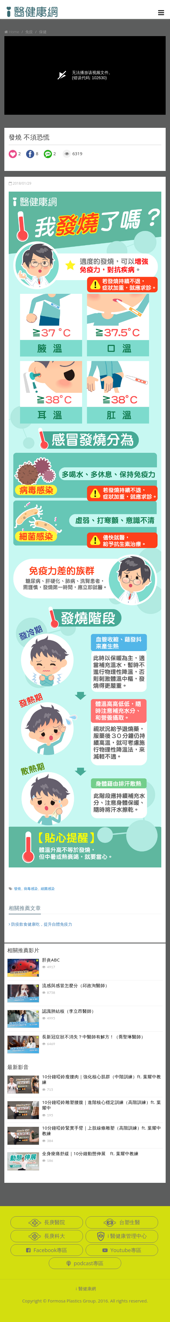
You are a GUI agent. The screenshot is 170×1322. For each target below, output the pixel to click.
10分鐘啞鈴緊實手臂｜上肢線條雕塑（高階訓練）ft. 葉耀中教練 (101, 1131)
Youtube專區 (122, 1250)
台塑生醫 (122, 1223)
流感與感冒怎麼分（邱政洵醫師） (76, 985)
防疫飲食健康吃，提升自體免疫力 (40, 924)
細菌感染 (48, 888)
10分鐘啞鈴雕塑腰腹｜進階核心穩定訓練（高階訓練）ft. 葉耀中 (101, 1105)
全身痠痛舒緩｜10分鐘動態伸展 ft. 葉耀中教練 (90, 1153)
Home (14, 31)
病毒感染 (31, 888)
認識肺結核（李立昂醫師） (69, 1011)
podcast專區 (84, 1263)
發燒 (17, 888)
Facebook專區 (46, 1250)
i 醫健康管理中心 (122, 1236)
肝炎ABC (51, 960)
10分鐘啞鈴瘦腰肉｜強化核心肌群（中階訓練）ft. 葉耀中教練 (101, 1079)
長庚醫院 (46, 1223)
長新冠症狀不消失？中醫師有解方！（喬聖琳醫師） (94, 1037)
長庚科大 (46, 1236)
